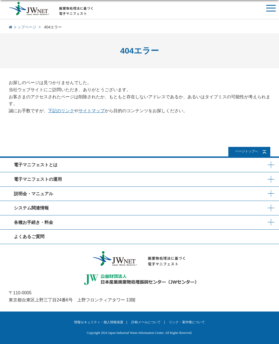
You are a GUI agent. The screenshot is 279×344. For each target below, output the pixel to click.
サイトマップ (91, 110)
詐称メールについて (146, 322)
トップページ (22, 27)
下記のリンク (61, 110)
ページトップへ (246, 151)
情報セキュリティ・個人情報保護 (98, 322)
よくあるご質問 (29, 236)
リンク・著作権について (187, 322)
